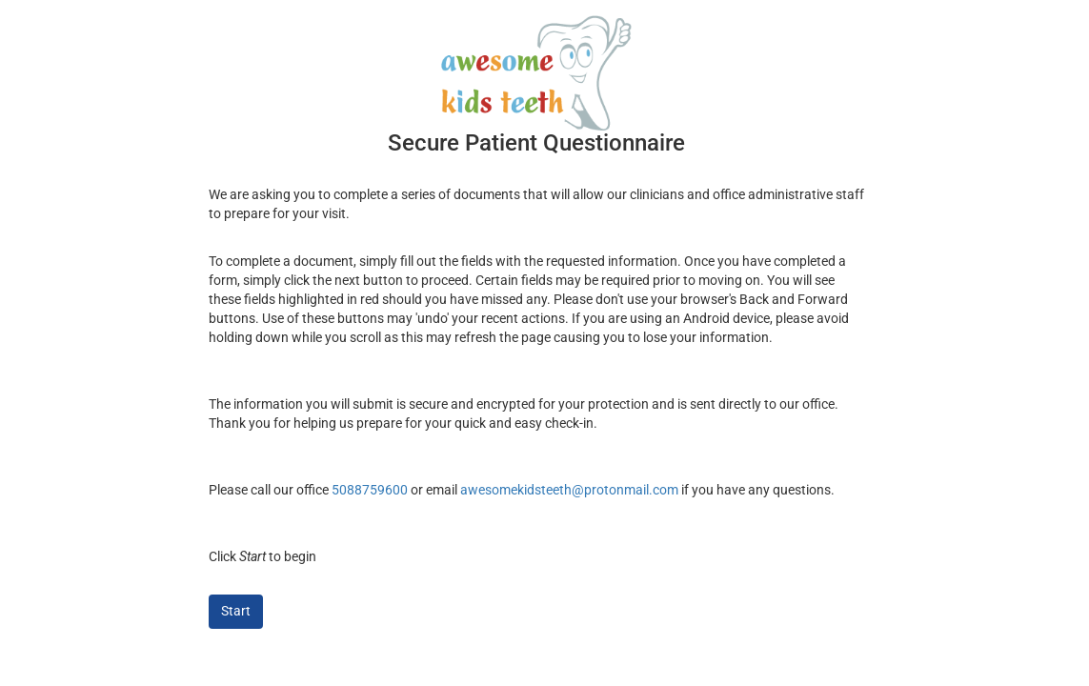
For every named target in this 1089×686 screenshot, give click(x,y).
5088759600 (370, 489)
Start (236, 610)
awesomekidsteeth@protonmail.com (569, 489)
